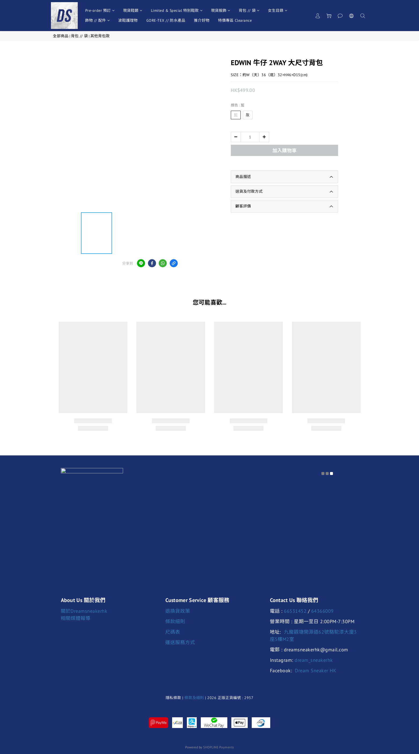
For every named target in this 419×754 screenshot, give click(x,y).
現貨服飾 (220, 10)
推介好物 (202, 20)
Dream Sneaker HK (315, 670)
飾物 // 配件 (97, 20)
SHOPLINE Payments (218, 747)
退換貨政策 (177, 611)
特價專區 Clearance (235, 20)
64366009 (322, 611)
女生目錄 (277, 10)
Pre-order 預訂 (100, 10)
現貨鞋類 (132, 10)
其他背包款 (100, 36)
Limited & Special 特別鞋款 (177, 10)
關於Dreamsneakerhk (84, 611)
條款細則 (175, 621)
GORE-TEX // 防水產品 (166, 20)
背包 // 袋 (249, 10)
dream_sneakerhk (314, 660)
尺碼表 (172, 632)
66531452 (295, 611)
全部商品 (61, 36)
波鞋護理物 (128, 20)
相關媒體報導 (76, 618)
